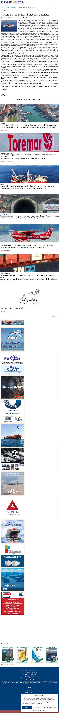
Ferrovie (2, 221)
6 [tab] (7, 664)
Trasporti (13, 7)
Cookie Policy (36, 710)
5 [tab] (6, 664)
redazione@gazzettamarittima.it (31, 677)
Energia (1, 191)
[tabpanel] (29, 309)
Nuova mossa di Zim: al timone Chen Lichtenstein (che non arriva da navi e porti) (28, 276)
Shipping (29, 690)
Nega (37, 707)
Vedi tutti (54, 316)
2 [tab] (2, 664)
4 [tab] (5, 664)
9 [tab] (11, 664)
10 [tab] (12, 664)
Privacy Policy (42, 710)
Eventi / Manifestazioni (5, 250)
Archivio (54, 644)
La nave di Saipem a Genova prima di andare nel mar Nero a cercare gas (27, 186)
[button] (56, 695)
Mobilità (7, 7)
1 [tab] (1, 664)
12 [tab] (15, 664)
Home (2, 7)
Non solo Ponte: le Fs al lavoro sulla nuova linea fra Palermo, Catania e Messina (29, 216)
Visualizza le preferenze (50, 707)
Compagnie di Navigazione (6, 161)
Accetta (27, 707)
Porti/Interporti (29, 692)
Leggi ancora (29, 309)
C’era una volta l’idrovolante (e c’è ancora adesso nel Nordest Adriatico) (26, 245)
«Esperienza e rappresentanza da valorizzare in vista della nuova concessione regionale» (28, 156)
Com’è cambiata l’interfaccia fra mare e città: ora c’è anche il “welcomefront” (28, 125)
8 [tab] (10, 664)
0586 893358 (33, 674)
